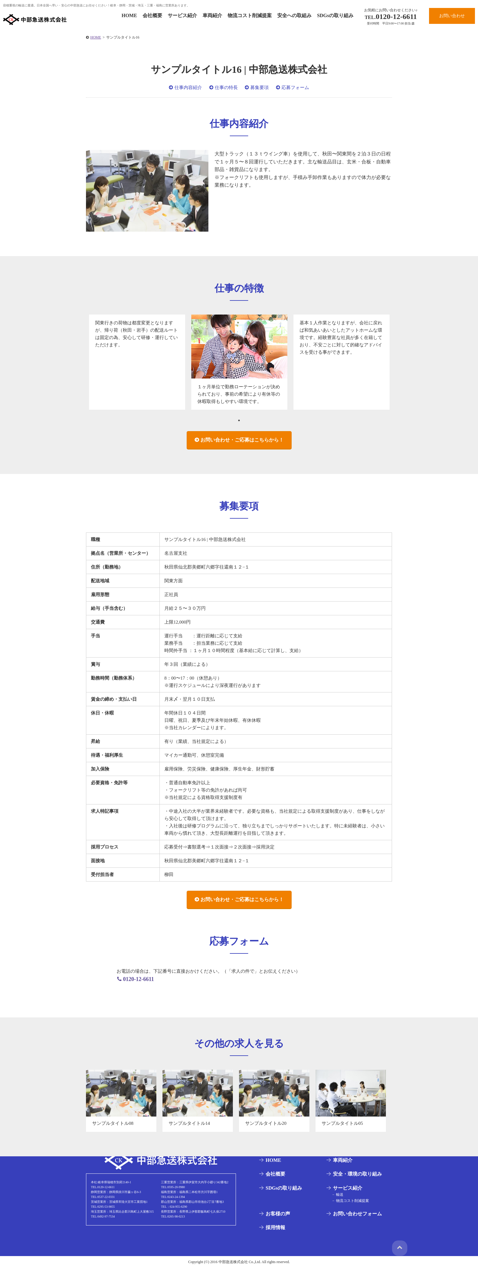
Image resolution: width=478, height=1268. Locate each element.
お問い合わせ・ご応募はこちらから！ (242, 439)
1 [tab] (239, 420)
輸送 (338, 1194)
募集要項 (259, 87)
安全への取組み (294, 15)
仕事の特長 (226, 87)
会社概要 (152, 15)
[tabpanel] (137, 362)
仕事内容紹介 (188, 87)
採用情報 (274, 1227)
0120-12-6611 (391, 17)
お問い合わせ (452, 15)
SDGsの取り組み (335, 15)
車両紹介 (212, 15)
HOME (129, 15)
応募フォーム (295, 87)
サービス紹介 (182, 15)
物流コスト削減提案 (250, 15)
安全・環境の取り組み (356, 1174)
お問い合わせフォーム (356, 1213)
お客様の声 (277, 1213)
